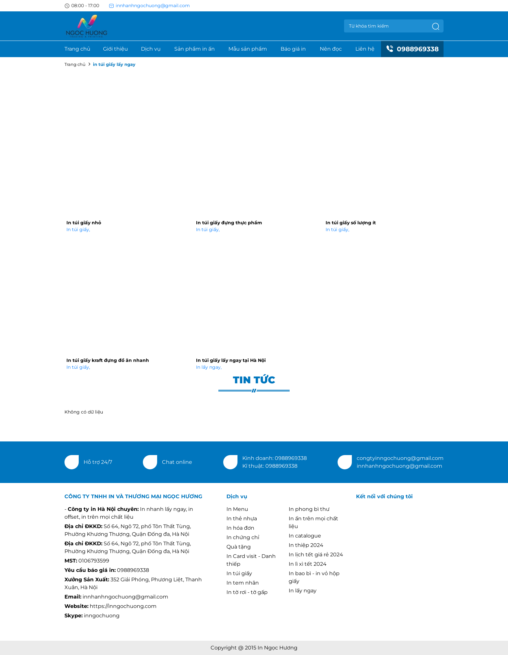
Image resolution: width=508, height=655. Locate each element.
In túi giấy (78, 229)
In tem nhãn (242, 583)
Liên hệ (365, 49)
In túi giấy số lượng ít (351, 223)
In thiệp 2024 (306, 545)
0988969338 (412, 49)
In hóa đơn (240, 528)
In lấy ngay (209, 367)
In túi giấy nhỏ (83, 223)
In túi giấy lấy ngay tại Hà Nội (231, 360)
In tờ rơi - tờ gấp (247, 592)
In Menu (237, 509)
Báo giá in (293, 49)
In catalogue (305, 536)
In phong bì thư (309, 509)
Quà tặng (238, 547)
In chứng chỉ (242, 537)
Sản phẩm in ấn (194, 49)
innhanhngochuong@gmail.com (149, 5)
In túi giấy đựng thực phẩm (229, 223)
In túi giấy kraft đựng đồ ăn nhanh (107, 360)
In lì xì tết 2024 (308, 564)
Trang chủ (77, 49)
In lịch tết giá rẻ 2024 (316, 554)
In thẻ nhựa (241, 518)
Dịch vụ (151, 49)
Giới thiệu (115, 49)
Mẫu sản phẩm (247, 49)
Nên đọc (331, 49)
